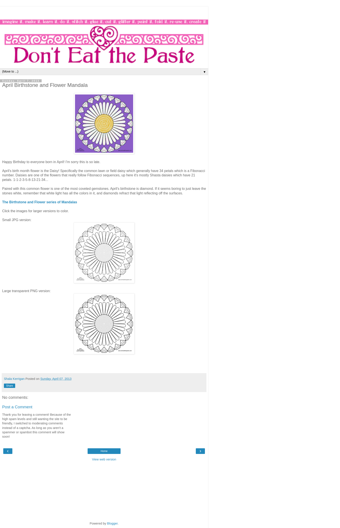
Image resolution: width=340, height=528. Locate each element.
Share (9, 385)
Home (104, 451)
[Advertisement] (104, 12)
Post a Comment (17, 407)
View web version (104, 459)
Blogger (112, 523)
